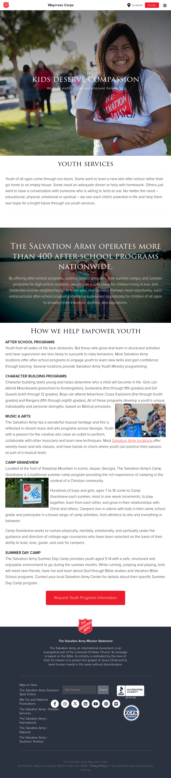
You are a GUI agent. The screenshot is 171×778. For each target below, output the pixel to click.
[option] (85, 83)
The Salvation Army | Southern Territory (33, 739)
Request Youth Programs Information (85, 597)
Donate (152, 5)
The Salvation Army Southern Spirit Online (39, 692)
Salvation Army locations (132, 440)
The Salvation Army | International (33, 720)
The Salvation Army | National (33, 730)
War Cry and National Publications (33, 701)
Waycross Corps (61, 5)
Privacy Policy (98, 766)
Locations (135, 5)
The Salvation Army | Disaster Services (39, 711)
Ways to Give (28, 685)
